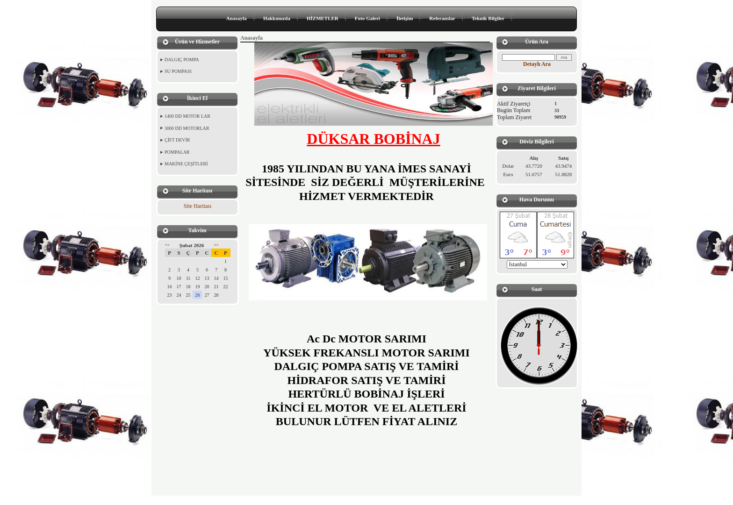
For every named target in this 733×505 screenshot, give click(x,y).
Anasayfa (236, 18)
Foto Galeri (367, 18)
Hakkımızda (276, 18)
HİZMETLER (322, 18)
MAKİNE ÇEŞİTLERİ (186, 163)
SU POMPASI (178, 71)
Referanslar (442, 18)
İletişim (404, 18)
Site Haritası (198, 206)
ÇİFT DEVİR (177, 139)
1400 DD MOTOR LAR (187, 116)
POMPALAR (177, 152)
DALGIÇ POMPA (182, 59)
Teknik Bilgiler (488, 18)
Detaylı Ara (537, 64)
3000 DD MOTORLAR (187, 128)
